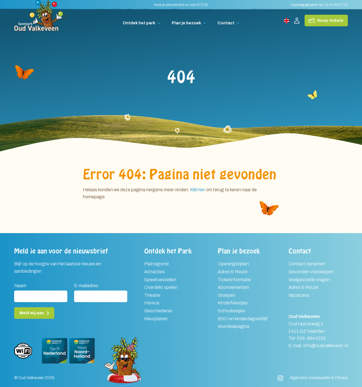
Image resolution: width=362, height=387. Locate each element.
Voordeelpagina (233, 326)
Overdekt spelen (161, 287)
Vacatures (298, 295)
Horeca (151, 302)
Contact (225, 23)
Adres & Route (232, 271)
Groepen (226, 295)
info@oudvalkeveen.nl (325, 345)
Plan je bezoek (186, 23)
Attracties (154, 271)
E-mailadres (86, 285)
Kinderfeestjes (233, 302)
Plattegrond (156, 263)
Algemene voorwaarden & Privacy (319, 378)
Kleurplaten (155, 318)
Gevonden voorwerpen (311, 271)
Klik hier (197, 189)
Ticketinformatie (234, 279)
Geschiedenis (158, 310)
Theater (152, 295)
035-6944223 (311, 338)
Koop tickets (330, 20)
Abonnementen (233, 287)
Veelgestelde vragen (309, 279)
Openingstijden (233, 263)
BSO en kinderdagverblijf (243, 318)
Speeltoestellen (160, 279)
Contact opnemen (306, 263)
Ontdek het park (139, 23)
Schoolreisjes (231, 310)
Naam (20, 285)
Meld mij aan (32, 313)
